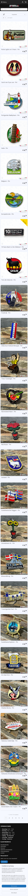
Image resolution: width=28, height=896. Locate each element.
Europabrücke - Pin (7, 214)
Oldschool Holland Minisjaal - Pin (11, 345)
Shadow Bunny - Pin (7, 708)
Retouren (3, 848)
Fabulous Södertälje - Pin (9, 740)
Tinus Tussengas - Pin (8, 378)
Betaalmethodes (5, 844)
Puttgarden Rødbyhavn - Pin (10, 115)
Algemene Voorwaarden (6, 849)
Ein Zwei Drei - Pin (7, 675)
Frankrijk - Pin (5, 312)
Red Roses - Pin (6, 444)
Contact (2, 853)
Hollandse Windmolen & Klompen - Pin (13, 773)
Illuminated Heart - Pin (8, 411)
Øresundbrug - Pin (7, 576)
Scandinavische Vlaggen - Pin (10, 510)
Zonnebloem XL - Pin (8, 543)
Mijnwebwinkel (19, 893)
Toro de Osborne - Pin (8, 280)
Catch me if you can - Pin (9, 82)
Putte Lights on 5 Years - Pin (10, 49)
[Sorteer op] (14, 14)
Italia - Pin (4, 148)
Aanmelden (4, 861)
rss (20, 890)
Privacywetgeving (5, 851)
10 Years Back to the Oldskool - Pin (12, 247)
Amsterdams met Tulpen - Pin (11, 806)
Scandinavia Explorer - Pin (9, 642)
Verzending (3, 846)
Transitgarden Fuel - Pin (9, 609)
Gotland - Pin (5, 477)
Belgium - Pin (5, 181)
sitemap (17, 890)
